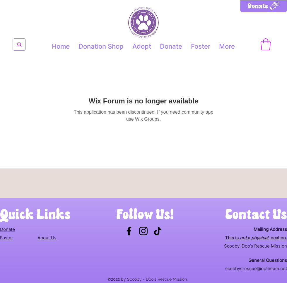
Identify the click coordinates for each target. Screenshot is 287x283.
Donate (7, 229)
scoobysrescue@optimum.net (256, 268)
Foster (6, 238)
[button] (266, 44)
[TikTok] (157, 231)
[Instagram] (143, 231)
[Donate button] (263, 12)
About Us (47, 238)
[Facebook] (129, 231)
